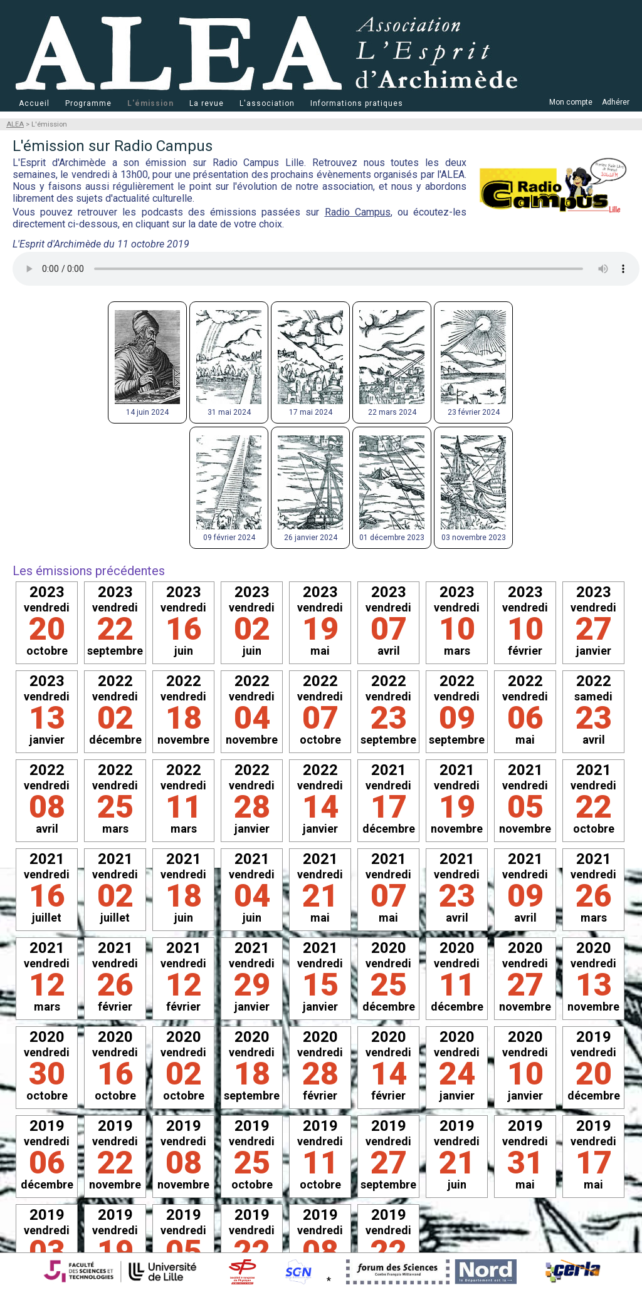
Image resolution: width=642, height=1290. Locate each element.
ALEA (15, 124)
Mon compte (570, 102)
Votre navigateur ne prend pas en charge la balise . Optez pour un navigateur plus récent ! (326, 269)
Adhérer (615, 102)
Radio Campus (358, 212)
